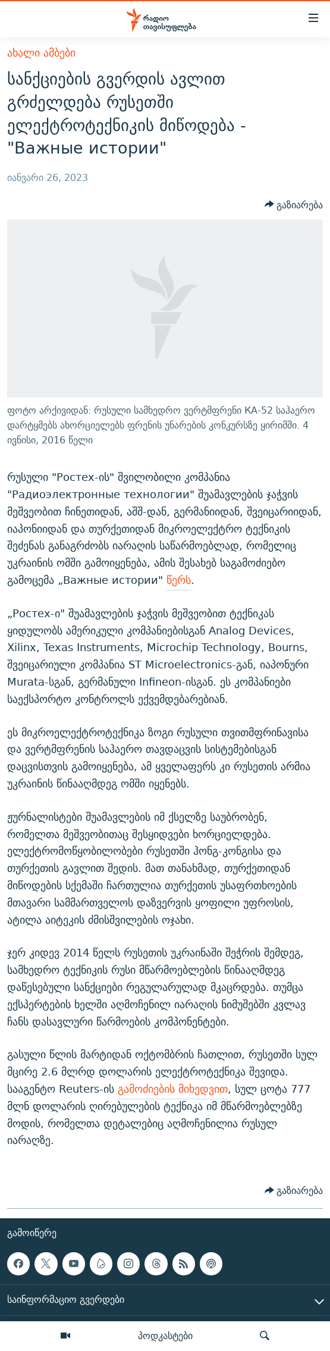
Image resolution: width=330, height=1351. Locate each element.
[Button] (294, 204)
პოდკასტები (165, 1335)
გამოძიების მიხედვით (173, 1089)
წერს (178, 580)
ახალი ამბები (41, 52)
